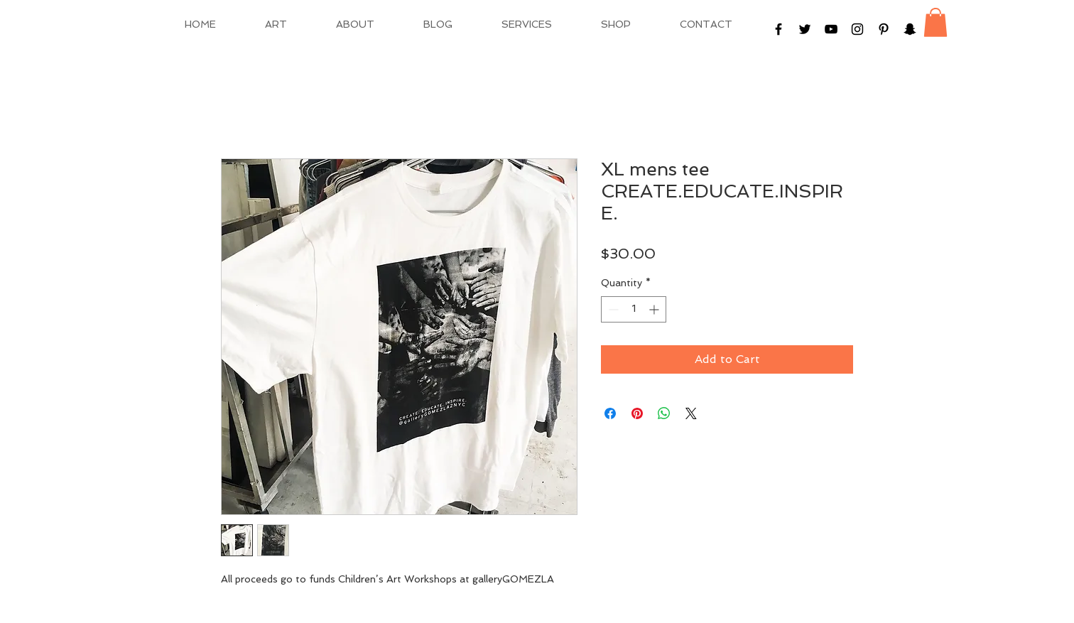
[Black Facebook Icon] (778, 29)
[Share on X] (691, 413)
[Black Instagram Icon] (857, 29)
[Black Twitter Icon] (805, 29)
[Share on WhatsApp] (664, 413)
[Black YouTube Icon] (831, 29)
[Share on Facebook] (610, 413)
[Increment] (655, 309)
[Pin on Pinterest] (637, 413)
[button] (935, 22)
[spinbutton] (633, 309)
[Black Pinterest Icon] (883, 29)
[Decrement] (612, 309)
